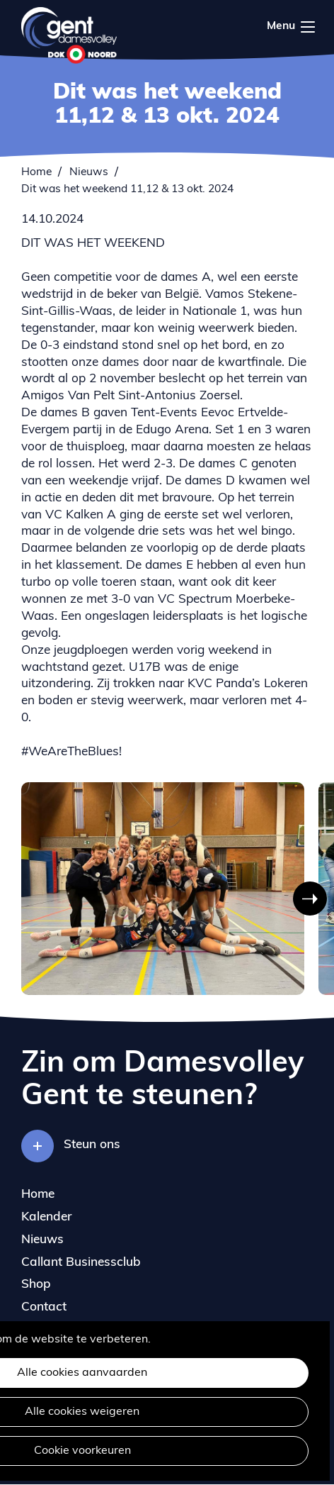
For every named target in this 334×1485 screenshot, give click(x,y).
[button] (310, 898)
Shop (36, 1285)
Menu (308, 27)
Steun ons (92, 1145)
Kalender (46, 1217)
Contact (44, 1307)
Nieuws (88, 172)
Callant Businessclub (81, 1263)
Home (36, 172)
